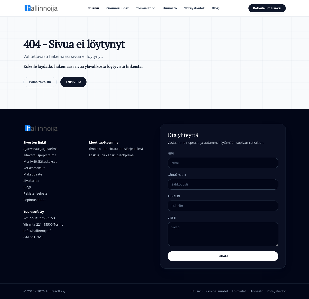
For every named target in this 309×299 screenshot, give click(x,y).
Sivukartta (31, 180)
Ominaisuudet (117, 8)
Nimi (171, 153)
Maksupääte (32, 174)
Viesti (172, 218)
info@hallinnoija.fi (37, 231)
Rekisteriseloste (35, 193)
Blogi (216, 8)
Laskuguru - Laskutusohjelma (111, 155)
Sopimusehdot (34, 200)
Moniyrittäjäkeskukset (40, 161)
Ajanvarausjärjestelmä (40, 149)
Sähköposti (177, 175)
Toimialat (145, 8)
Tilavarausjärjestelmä (39, 155)
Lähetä (222, 256)
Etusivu (93, 8)
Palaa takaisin (40, 82)
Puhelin (174, 196)
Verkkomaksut (34, 168)
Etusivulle (73, 82)
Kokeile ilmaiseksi (267, 8)
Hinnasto (170, 8)
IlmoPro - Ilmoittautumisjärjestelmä (116, 149)
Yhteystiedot (194, 8)
